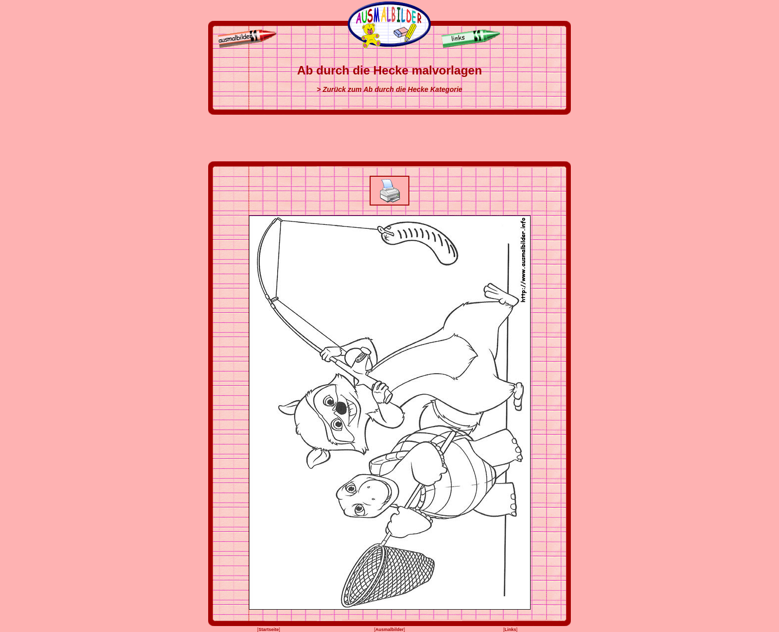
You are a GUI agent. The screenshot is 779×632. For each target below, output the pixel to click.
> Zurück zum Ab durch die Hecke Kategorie (389, 89)
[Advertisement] (389, 138)
